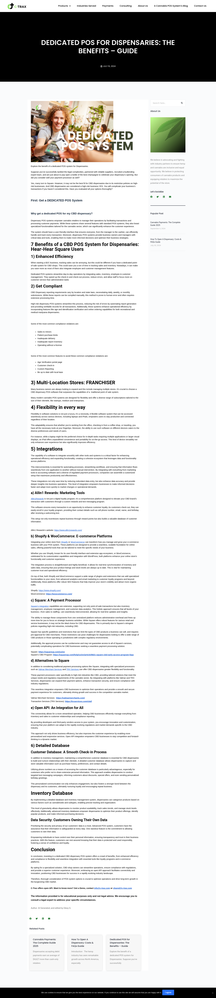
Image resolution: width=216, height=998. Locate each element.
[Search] (181, 103)
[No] (212, 993)
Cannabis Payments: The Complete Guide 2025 (44, 943)
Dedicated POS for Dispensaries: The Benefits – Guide (120, 943)
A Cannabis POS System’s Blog (171, 5)
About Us (143, 5)
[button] (30, 919)
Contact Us (200, 5)
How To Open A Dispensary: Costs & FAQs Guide (82, 943)
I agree (169, 993)
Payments (107, 5)
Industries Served (86, 5)
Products (64, 5)
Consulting (126, 5)
